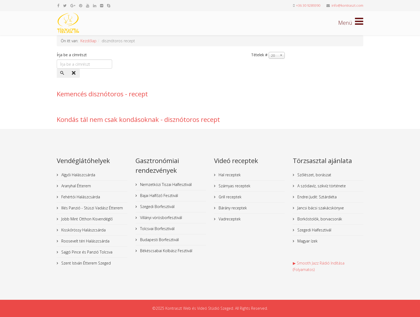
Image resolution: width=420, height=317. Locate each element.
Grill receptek (229, 196)
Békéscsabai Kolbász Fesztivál (165, 250)
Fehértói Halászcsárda (80, 196)
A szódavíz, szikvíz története (321, 185)
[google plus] (72, 5)
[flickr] (101, 5)
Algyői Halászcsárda (77, 174)
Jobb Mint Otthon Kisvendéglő (86, 218)
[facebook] (58, 5)
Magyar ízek (307, 241)
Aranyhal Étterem (75, 185)
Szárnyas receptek (234, 185)
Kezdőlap (88, 40)
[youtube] (87, 5)
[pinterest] (80, 5)
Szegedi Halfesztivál (313, 230)
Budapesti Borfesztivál (159, 239)
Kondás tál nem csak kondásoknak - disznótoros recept (138, 119)
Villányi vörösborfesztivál (160, 217)
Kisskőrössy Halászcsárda (83, 230)
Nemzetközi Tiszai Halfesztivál (165, 184)
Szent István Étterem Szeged (85, 263)
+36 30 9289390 (308, 5)
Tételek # (259, 54)
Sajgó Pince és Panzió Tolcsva (86, 252)
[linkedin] (94, 5)
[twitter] (65, 5)
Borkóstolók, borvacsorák (319, 218)
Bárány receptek (232, 207)
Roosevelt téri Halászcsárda (84, 241)
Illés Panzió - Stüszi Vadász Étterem (91, 207)
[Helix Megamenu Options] (350, 22)
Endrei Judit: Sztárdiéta (316, 196)
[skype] (108, 5)
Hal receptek (229, 174)
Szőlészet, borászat (313, 174)
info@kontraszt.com (347, 5)
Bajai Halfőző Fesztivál (158, 195)
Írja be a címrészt (72, 54)
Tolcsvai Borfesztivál (157, 228)
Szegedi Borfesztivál (157, 206)
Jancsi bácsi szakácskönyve (320, 207)
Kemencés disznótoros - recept (102, 93)
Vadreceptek (229, 218)
